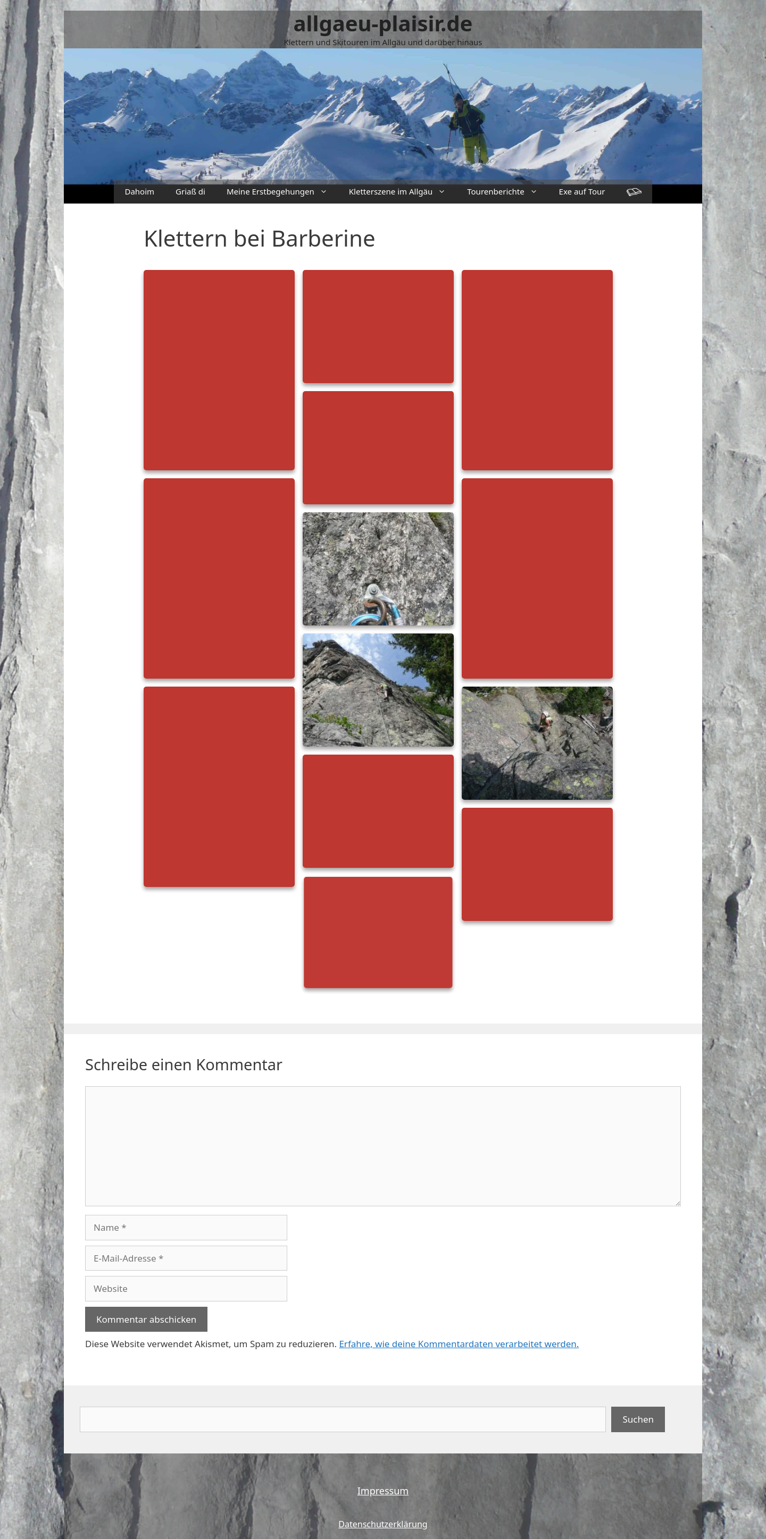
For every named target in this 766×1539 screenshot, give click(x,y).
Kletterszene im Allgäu (402, 192)
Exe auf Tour (582, 191)
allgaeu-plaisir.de (383, 23)
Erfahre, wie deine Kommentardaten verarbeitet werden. (459, 1344)
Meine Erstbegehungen (282, 192)
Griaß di (190, 191)
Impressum (383, 1490)
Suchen (638, 1419)
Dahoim (139, 191)
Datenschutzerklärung (382, 1524)
